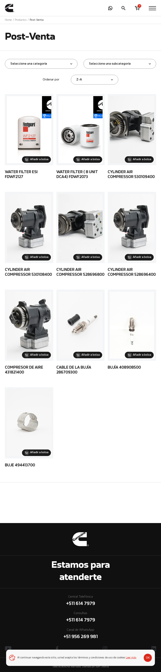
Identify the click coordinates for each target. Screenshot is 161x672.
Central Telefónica (80, 601)
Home (8, 20)
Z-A (79, 79)
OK (148, 657)
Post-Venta (37, 20)
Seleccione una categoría (28, 63)
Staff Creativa (102, 667)
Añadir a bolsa (39, 159)
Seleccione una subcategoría (110, 63)
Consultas (80, 617)
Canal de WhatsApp (80, 634)
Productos (21, 20)
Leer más (131, 658)
